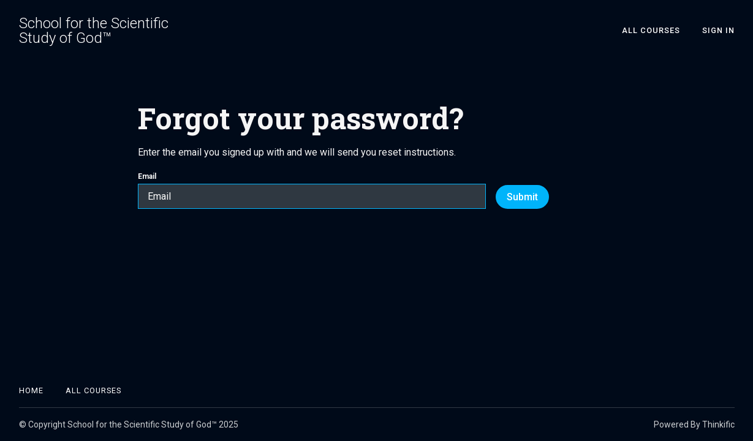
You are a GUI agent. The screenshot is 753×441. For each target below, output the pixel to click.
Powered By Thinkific (694, 424)
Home (31, 390)
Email (312, 190)
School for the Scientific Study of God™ (93, 30)
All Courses (651, 30)
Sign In (718, 30)
